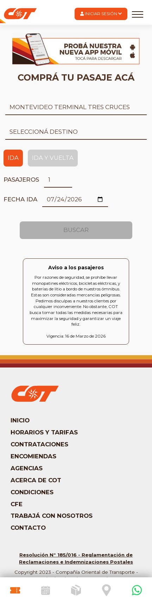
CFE (17, 504)
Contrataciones (39, 444)
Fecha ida (20, 199)
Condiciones (32, 492)
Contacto (28, 527)
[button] (101, 14)
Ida (13, 157)
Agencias (27, 468)
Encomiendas (33, 456)
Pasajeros (21, 179)
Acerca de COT (36, 480)
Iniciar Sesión (101, 13)
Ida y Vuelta (53, 157)
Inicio (20, 420)
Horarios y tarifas (44, 432)
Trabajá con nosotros (52, 515)
